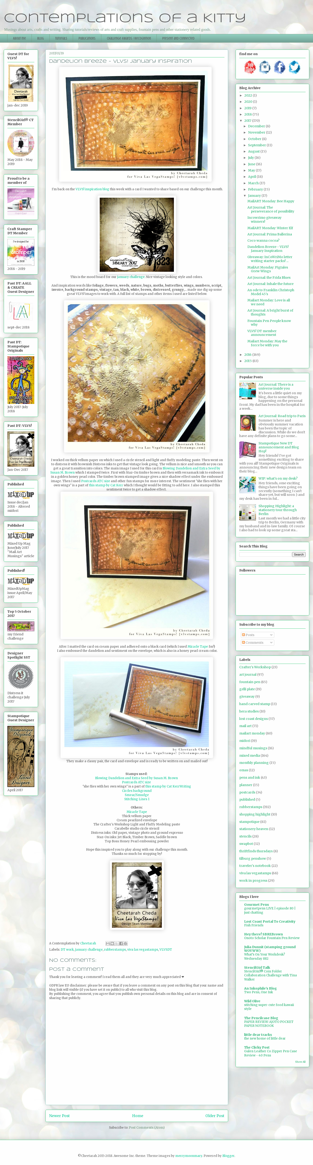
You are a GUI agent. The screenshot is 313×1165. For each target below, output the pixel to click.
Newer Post (59, 1116)
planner (245, 785)
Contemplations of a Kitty (125, 18)
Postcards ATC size (96, 481)
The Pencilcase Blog (261, 1018)
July (251, 158)
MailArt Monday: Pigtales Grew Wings (267, 269)
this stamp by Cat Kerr (106, 485)
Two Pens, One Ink (258, 992)
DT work (67, 950)
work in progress (253, 880)
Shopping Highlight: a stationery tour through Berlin (278, 510)
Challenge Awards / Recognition (129, 38)
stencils (245, 836)
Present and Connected (178, 38)
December (257, 126)
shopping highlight (254, 814)
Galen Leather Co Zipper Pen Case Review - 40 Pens (270, 1053)
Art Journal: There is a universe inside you (276, 386)
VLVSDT (166, 950)
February (256, 189)
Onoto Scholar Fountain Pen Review (272, 938)
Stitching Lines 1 (136, 799)
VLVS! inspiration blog (92, 189)
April (252, 177)
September (257, 145)
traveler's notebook (255, 866)
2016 (248, 355)
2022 (248, 95)
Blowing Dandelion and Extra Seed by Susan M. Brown (137, 778)
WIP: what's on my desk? (278, 478)
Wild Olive (252, 1001)
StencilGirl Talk (257, 967)
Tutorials (61, 38)
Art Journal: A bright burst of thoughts (270, 312)
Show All (300, 1061)
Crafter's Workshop (255, 667)
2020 (248, 102)
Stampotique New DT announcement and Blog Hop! (279, 447)
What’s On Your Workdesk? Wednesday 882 (264, 956)
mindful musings (253, 748)
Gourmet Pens (256, 905)
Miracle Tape (198, 647)
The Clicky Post (257, 1047)
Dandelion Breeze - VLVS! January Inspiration (268, 249)
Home (137, 1116)
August (254, 151)
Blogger (228, 1156)
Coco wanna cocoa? (263, 240)
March (253, 183)
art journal (247, 674)
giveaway (247, 696)
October (255, 139)
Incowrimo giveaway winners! (264, 220)
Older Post (214, 1116)
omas (243, 770)
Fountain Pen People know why (269, 323)
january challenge (130, 277)
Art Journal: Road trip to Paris (282, 416)
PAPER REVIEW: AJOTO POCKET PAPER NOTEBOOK (269, 1024)
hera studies (249, 711)
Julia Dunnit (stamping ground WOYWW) (270, 949)
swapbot (246, 844)
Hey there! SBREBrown (263, 934)
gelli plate (247, 689)
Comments (252, 642)
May (252, 170)
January (255, 196)
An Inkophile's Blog (260, 988)
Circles (127, 791)
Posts (248, 635)
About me (19, 38)
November (257, 132)
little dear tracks (258, 1035)
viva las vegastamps (142, 950)
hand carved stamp (254, 704)
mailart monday (252, 733)
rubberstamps (115, 950)
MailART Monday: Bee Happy (270, 201)
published (247, 799)
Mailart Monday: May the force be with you (267, 343)
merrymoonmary (188, 1156)
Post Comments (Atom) (147, 1128)
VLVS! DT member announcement (262, 333)
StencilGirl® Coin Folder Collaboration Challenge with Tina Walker (270, 975)
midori (244, 741)
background (142, 791)
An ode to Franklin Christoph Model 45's (270, 292)
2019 (248, 108)
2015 (248, 361)
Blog (40, 38)
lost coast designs (253, 719)
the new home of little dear (265, 1038)
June (252, 164)
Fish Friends (253, 925)
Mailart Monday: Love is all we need (268, 302)
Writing (185, 786)
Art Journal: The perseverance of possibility (270, 209)
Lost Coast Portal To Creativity (269, 921)
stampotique (249, 822)
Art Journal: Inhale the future (270, 284)
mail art (245, 726)
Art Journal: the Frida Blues (269, 277)
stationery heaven (253, 829)
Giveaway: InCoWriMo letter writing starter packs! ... (269, 259)
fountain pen (249, 682)
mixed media (249, 755)
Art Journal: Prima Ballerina (269, 234)
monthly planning (254, 763)
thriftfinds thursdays (256, 851)
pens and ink (249, 777)
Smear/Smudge (137, 795)
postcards (247, 792)
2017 (248, 121)
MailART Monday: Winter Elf (270, 228)
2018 (248, 114)
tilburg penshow (252, 858)
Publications (87, 38)
